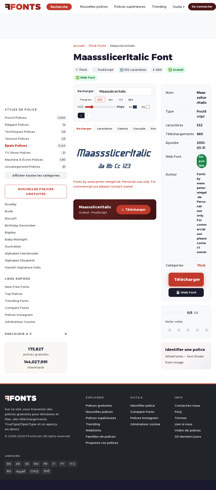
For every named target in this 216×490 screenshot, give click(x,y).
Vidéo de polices (188, 430)
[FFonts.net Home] (23, 7)
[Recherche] (59, 6)
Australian (13, 246)
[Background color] (147, 107)
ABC (100, 99)
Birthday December (20, 225)
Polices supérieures (129, 7)
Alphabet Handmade (21, 253)
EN (9, 464)
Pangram (86, 99)
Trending (159, 7)
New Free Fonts (17, 287)
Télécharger (133, 210)
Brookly (10, 204)
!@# (130, 99)
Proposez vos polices (102, 443)
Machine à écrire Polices (24, 160)
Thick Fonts (97, 46)
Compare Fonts (17, 308)
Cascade (139, 128)
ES (27, 464)
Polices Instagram (19, 315)
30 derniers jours (188, 436)
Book (9, 211)
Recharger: (86, 91)
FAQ (178, 412)
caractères (104, 128)
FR (45, 464)
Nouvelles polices (94, 7)
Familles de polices (101, 436)
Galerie (122, 128)
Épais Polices (16, 146)
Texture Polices (17, 139)
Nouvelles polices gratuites (36, 191)
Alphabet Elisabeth (20, 260)
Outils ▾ (179, 7)
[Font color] (134, 107)
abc (110, 99)
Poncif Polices (15, 118)
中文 (72, 464)
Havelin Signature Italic (23, 267)
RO (36, 464)
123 (120, 99)
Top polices (14, 294)
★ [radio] (169, 329)
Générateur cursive (20, 322)
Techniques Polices (20, 132)
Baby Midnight (16, 239)
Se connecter (202, 6)
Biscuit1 (10, 218)
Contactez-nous (187, 405)
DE (18, 464)
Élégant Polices (17, 125)
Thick (201, 265)
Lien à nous (183, 424)
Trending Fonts (17, 301)
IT (53, 464)
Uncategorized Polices (22, 167)
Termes (181, 418)
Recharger (84, 128)
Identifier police (142, 405)
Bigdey (10, 232)
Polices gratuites (99, 405)
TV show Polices (18, 153)
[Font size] (100, 107)
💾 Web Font (186, 292)
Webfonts (93, 430)
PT (63, 464)
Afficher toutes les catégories (36, 175)
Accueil (79, 46)
